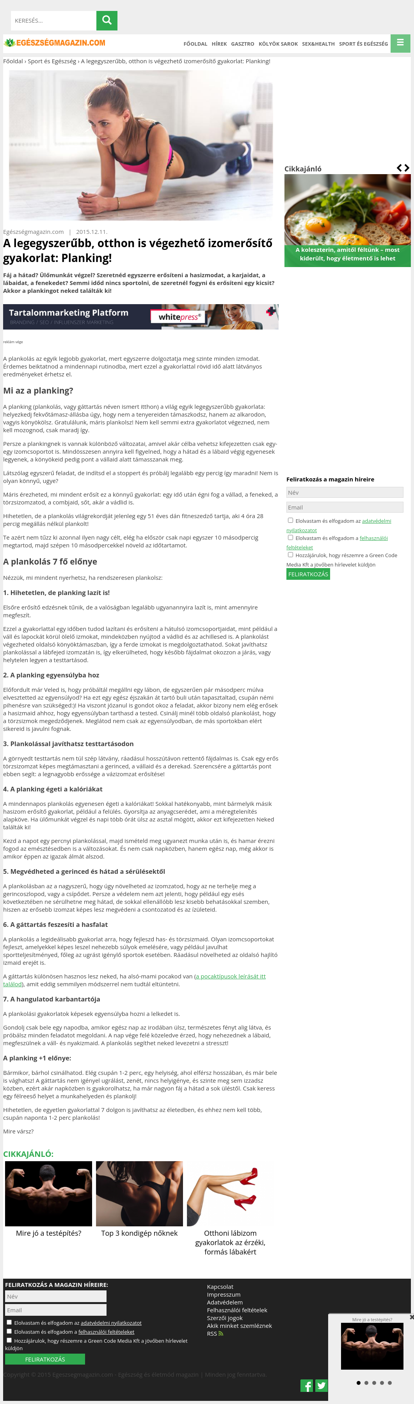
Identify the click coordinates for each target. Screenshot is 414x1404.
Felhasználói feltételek (237, 1310)
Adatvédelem (225, 1302)
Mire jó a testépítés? (48, 1228)
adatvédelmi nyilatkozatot (111, 1322)
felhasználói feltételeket (106, 1331)
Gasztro (242, 43)
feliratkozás (308, 574)
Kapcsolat (220, 1286)
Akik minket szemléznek (239, 1325)
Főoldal (195, 43)
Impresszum (224, 1294)
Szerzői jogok (225, 1318)
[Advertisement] (347, 114)
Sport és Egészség (363, 43)
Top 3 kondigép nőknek (139, 1228)
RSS (215, 1333)
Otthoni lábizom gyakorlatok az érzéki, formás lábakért (230, 1237)
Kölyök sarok (278, 43)
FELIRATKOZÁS (45, 1359)
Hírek (219, 43)
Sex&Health (318, 43)
